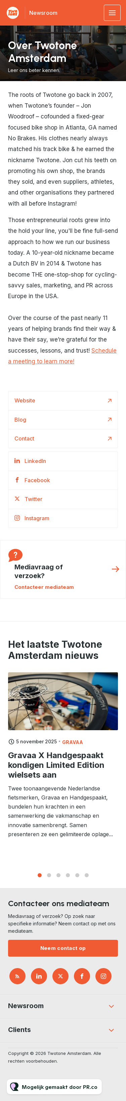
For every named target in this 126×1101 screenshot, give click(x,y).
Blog (20, 419)
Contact (24, 438)
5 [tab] (77, 878)
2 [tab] (49, 878)
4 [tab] (68, 878)
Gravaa (72, 750)
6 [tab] (87, 878)
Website (24, 400)
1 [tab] (40, 878)
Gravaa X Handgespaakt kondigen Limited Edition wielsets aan (56, 773)
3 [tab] (58, 878)
